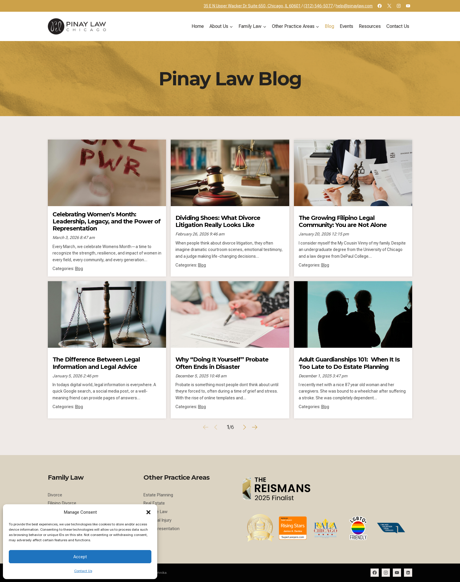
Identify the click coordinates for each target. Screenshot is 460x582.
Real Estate (154, 503)
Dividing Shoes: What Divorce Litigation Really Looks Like (217, 221)
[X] (389, 6)
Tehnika (160, 573)
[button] (148, 512)
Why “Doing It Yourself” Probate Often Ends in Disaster (221, 363)
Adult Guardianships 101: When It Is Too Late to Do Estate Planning (349, 363)
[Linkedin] (408, 573)
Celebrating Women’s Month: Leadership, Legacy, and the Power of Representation (106, 221)
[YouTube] (408, 6)
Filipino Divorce (62, 503)
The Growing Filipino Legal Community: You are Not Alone (343, 221)
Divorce (55, 495)
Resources (370, 26)
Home (198, 26)
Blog (329, 26)
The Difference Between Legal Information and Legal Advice (96, 363)
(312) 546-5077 (318, 6)
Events (346, 26)
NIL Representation (161, 528)
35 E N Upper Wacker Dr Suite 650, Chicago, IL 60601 (252, 6)
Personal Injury (157, 520)
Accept (80, 556)
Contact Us (83, 571)
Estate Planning (158, 495)
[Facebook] (380, 6)
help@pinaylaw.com (354, 6)
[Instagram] (399, 6)
